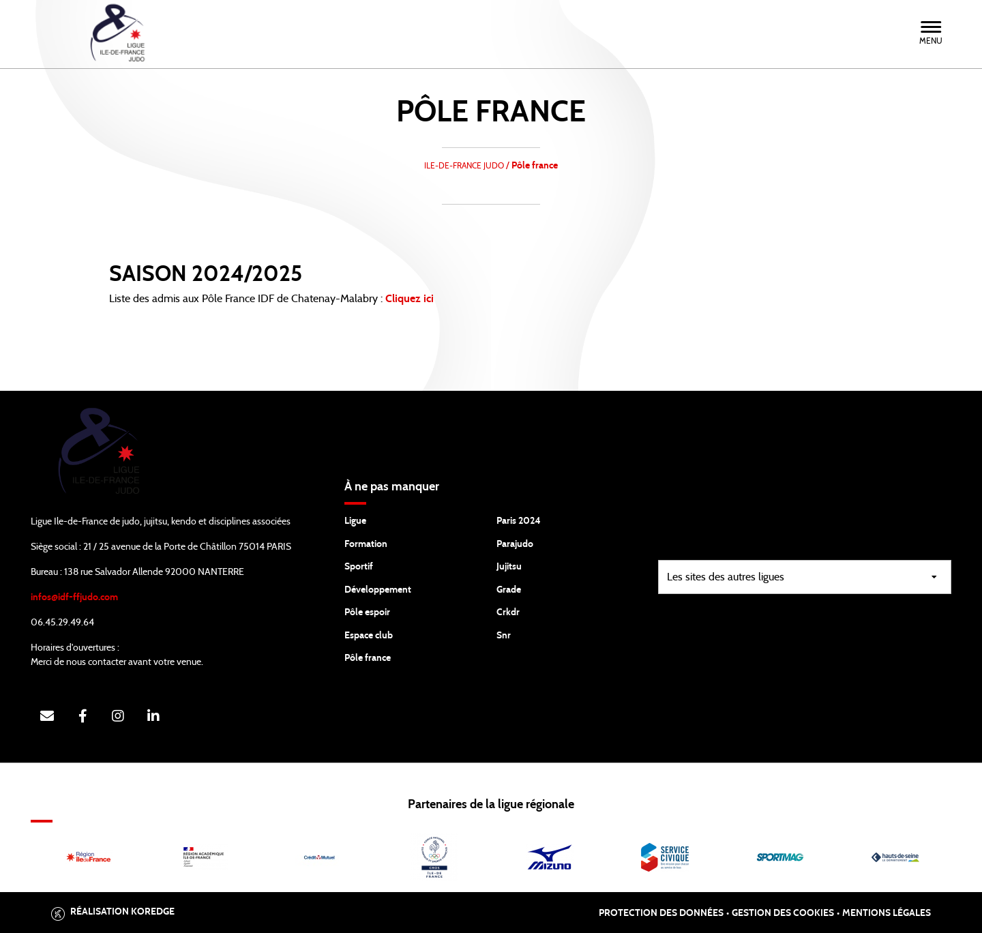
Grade (508, 590)
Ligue (355, 521)
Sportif (358, 567)
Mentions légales (886, 913)
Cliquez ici (410, 298)
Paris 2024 (518, 521)
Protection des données (661, 913)
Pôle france (367, 658)
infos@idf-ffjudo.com (74, 597)
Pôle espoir (367, 612)
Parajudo (514, 544)
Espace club (368, 635)
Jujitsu (509, 567)
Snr (503, 635)
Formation (365, 544)
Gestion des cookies (783, 913)
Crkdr (508, 612)
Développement (377, 590)
